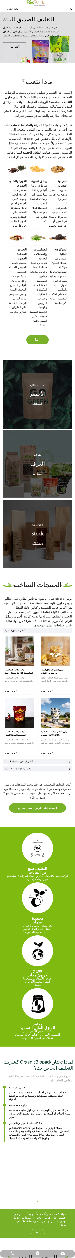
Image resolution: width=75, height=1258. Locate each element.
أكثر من (14, 46)
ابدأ (37, 339)
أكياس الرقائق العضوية (37, 630)
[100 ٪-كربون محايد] (37, 950)
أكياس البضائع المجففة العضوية (37, 768)
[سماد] (37, 897)
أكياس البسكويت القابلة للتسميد (37, 761)
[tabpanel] (37, 37)
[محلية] (37, 1003)
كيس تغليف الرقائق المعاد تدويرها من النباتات (52, 671)
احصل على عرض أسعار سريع (37, 808)
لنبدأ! (37, 1179)
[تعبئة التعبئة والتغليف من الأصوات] (37, 848)
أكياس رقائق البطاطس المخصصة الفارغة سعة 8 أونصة (19, 671)
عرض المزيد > (11, 691)
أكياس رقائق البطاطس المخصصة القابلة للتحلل (15, 733)
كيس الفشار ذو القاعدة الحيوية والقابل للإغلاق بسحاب (54, 733)
